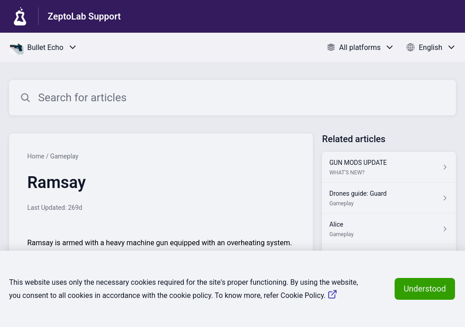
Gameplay (64, 156)
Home (36, 156)
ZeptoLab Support (84, 16)
